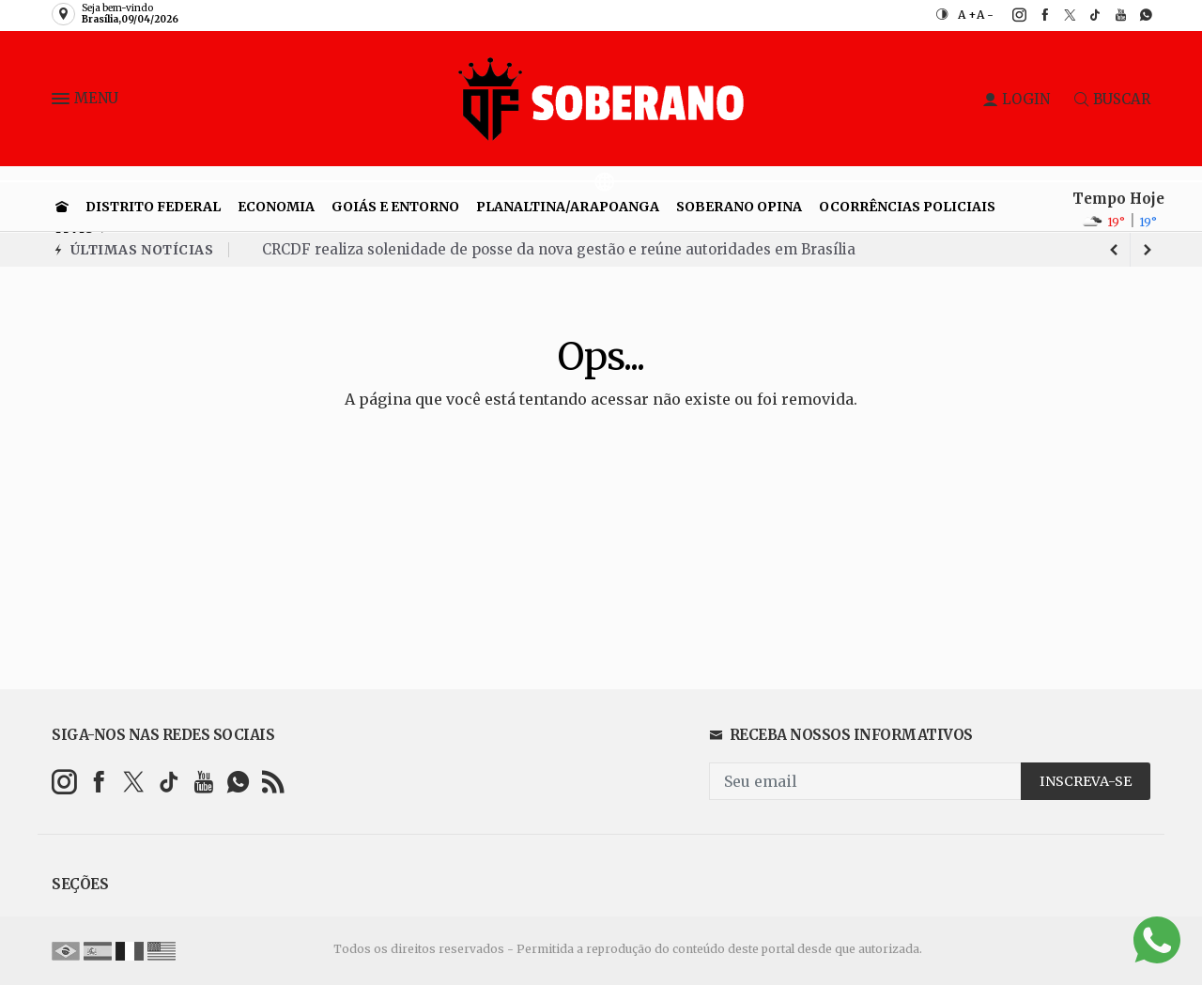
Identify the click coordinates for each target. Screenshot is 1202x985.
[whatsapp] (1136, 15)
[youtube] (1110, 15)
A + (967, 15)
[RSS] (272, 781)
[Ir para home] (62, 207)
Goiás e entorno (395, 206)
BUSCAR (1112, 99)
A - (985, 15)
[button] (63, 102)
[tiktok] (1085, 15)
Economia (276, 206)
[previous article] (1147, 250)
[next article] (1114, 250)
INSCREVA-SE (1086, 781)
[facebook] (1034, 15)
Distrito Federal (153, 206)
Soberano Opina (739, 206)
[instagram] (1009, 15)
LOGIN (1016, 99)
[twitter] (1060, 15)
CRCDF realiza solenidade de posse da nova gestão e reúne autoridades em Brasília (558, 249)
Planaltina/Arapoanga (567, 206)
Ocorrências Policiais (907, 206)
